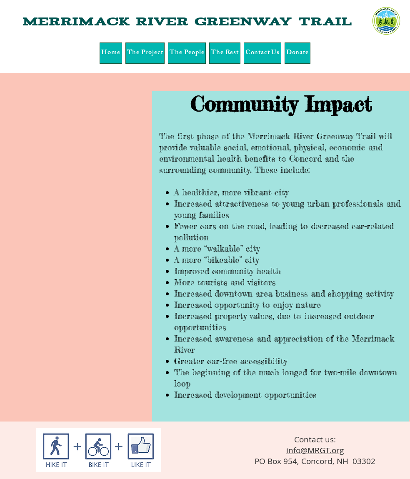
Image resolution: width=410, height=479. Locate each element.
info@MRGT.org (315, 450)
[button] (145, 53)
